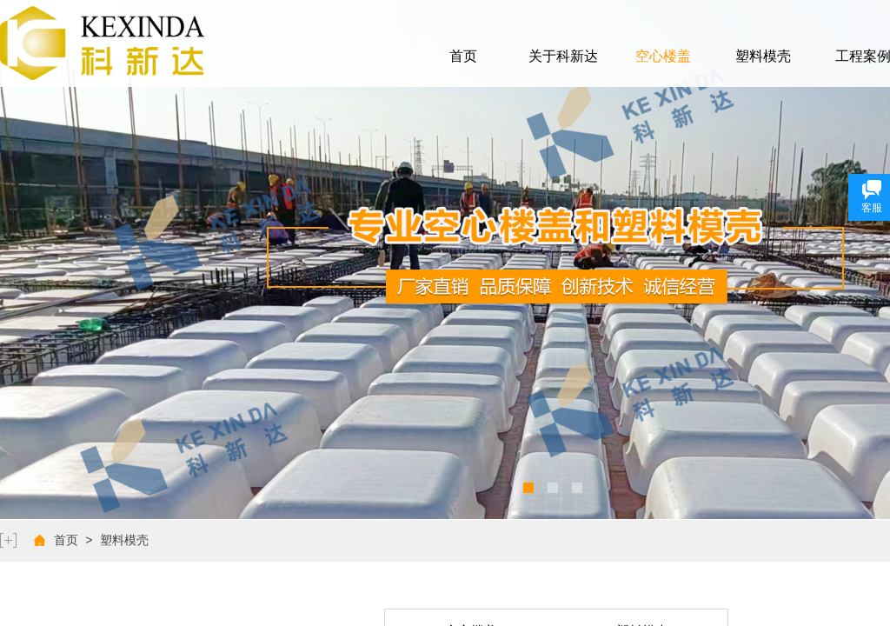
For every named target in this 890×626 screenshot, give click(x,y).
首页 (463, 56)
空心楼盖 (663, 56)
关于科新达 (563, 56)
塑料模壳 (763, 56)
